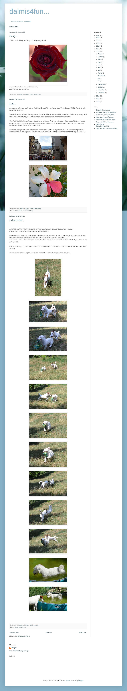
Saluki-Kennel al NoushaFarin (105, 115)
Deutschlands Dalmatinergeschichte (102, 125)
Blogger (80, 680)
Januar (100, 54)
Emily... (13, 36)
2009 (98, 35)
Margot (14, 648)
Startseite (49, 633)
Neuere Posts (14, 633)
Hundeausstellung (28, 210)
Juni (99, 67)
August (100, 73)
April (99, 62)
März (99, 59)
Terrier (25, 627)
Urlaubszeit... (16, 220)
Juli (99, 70)
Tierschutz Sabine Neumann (105, 122)
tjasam (68, 680)
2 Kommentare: (34, 625)
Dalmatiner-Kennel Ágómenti (105, 117)
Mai (99, 65)
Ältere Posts (82, 633)
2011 (98, 40)
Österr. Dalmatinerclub (103, 110)
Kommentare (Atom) (23, 636)
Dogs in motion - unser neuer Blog (106, 128)
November (101, 90)
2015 (98, 51)
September (101, 84)
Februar (100, 57)
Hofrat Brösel (18, 210)
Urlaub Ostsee (13, 27)
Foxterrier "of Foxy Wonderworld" (106, 112)
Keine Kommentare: (36, 94)
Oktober (100, 87)
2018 (98, 101)
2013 (98, 46)
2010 (98, 38)
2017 (98, 99)
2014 (98, 49)
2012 (98, 43)
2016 (98, 96)
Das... (12, 103)
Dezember (101, 92)
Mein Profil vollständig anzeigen (19, 651)
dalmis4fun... (29, 11)
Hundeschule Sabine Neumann (105, 119)
